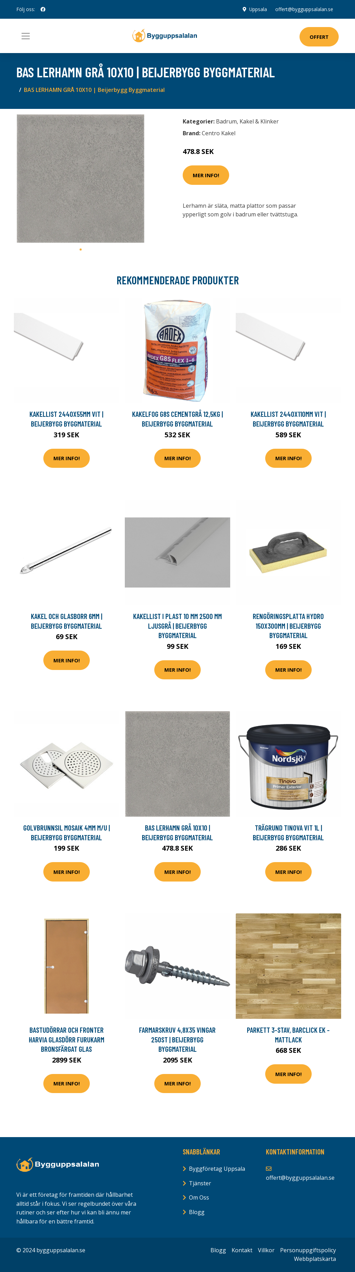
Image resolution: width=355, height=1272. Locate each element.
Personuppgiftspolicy (308, 1250)
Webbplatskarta (315, 1259)
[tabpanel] (80, 178)
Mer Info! (206, 175)
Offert (319, 36)
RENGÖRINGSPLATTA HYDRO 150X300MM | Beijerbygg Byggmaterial (288, 625)
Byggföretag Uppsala (217, 1168)
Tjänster (200, 1183)
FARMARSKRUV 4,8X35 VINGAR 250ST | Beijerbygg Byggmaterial (177, 1039)
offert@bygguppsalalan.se (304, 9)
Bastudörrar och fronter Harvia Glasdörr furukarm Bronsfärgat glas (66, 1039)
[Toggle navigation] (25, 36)
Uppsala (258, 9)
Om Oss (199, 1197)
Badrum (226, 121)
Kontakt (242, 1250)
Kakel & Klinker (259, 121)
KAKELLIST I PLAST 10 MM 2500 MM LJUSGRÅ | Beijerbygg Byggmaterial (177, 625)
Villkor (266, 1250)
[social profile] (43, 9)
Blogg (197, 1212)
